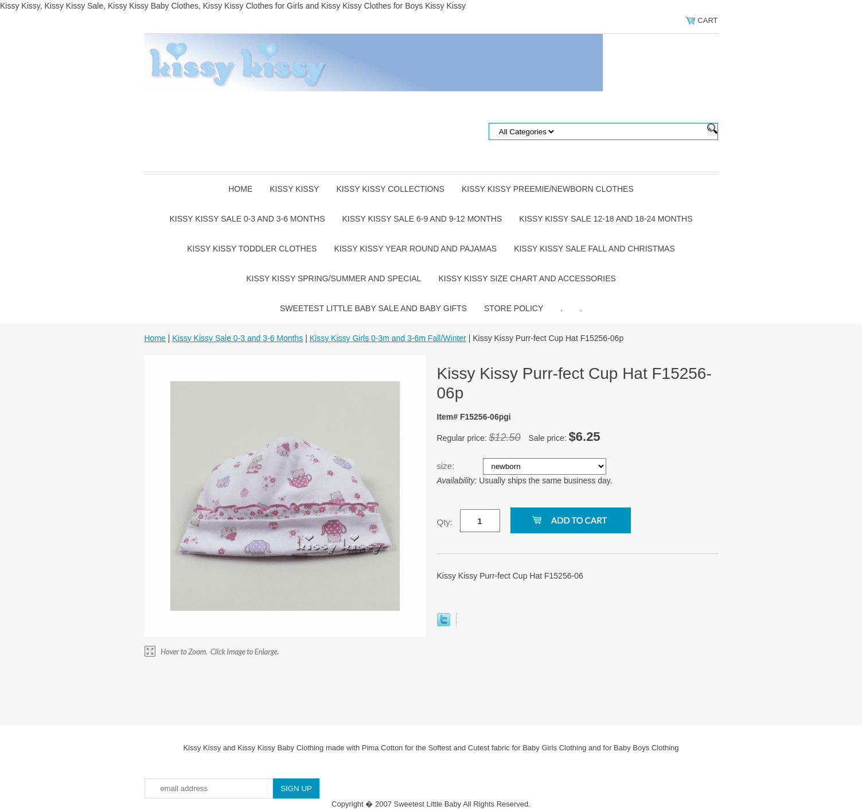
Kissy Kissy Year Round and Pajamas (415, 248)
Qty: (445, 522)
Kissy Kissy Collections (390, 188)
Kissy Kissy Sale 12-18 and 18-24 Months (605, 218)
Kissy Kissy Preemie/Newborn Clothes (548, 188)
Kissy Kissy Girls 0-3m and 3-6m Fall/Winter (388, 338)
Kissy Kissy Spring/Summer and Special (333, 278)
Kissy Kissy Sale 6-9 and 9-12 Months (422, 218)
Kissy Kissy (294, 188)
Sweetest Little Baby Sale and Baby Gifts (373, 308)
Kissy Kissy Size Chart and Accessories (526, 278)
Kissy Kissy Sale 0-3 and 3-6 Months (247, 218)
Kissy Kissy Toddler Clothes (252, 248)
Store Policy (513, 308)
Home (240, 188)
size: (447, 466)
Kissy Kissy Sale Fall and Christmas (594, 248)
